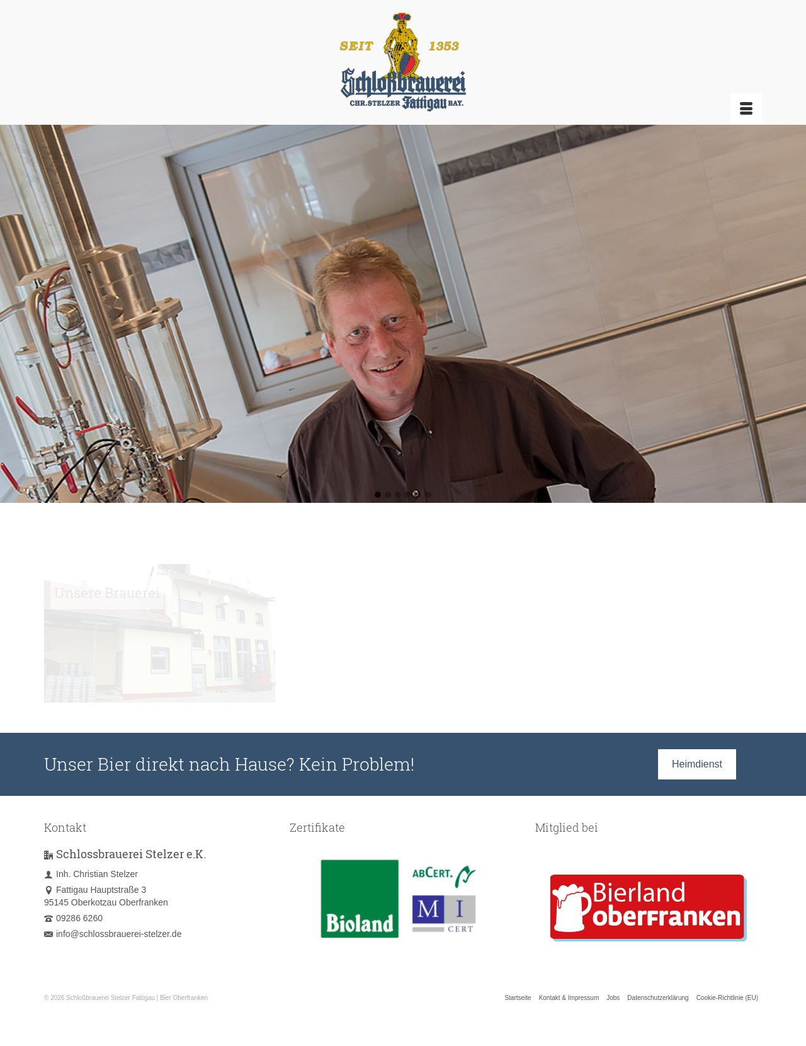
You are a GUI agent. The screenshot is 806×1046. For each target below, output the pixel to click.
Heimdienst (697, 764)
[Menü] (746, 109)
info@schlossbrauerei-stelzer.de (112, 934)
